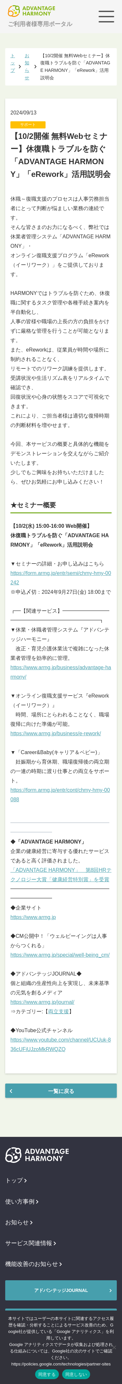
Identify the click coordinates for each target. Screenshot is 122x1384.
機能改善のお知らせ (33, 1264)
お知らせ (19, 1222)
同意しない (76, 1374)
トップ (16, 1180)
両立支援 (58, 1011)
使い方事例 (21, 1201)
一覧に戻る (61, 1091)
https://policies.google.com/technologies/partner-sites (61, 1364)
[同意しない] (114, 1347)
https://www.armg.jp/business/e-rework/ (55, 733)
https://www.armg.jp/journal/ (42, 1002)
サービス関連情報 (30, 1243)
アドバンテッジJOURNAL (61, 1290)
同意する (47, 1374)
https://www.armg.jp (33, 917)
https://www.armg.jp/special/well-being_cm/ (60, 955)
